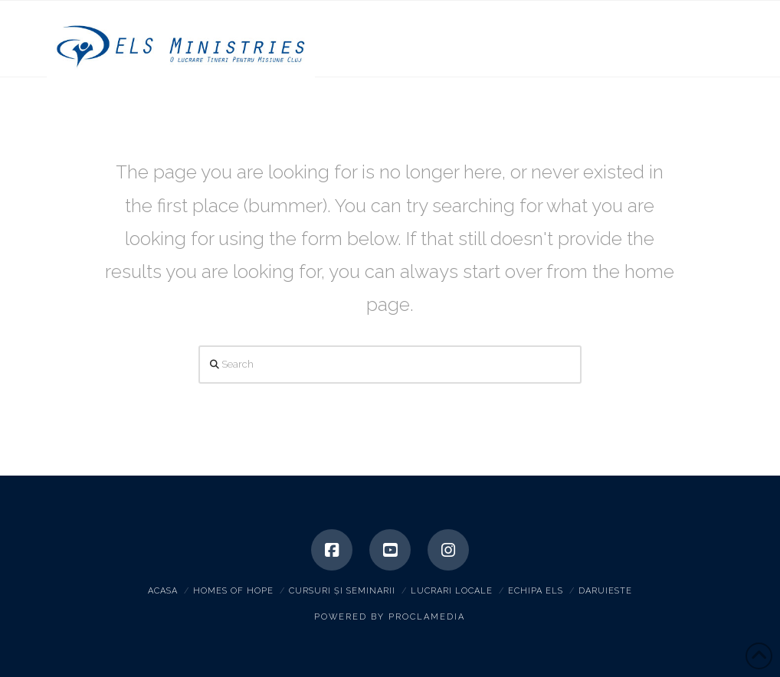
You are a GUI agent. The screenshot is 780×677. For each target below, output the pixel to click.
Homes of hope (233, 591)
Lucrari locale (452, 591)
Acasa (163, 591)
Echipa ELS (535, 591)
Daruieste (605, 591)
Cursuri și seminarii (342, 591)
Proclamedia (426, 617)
